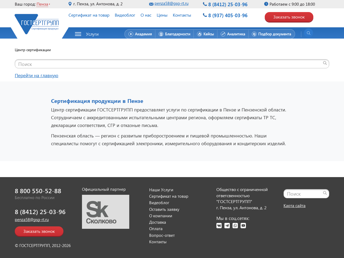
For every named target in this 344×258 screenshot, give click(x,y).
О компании (160, 215)
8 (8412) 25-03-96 (228, 4)
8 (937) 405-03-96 (228, 15)
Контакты (182, 15)
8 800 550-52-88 (38, 190)
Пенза (42, 4)
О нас (146, 15)
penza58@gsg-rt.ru (171, 3)
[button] (89, 34)
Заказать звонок (289, 17)
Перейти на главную (36, 75)
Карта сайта (295, 205)
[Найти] (325, 63)
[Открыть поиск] (308, 33)
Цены (162, 15)
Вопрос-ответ (162, 235)
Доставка (157, 222)
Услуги (92, 34)
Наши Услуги (161, 189)
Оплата (156, 228)
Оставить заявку (164, 209)
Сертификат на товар (89, 15)
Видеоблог (125, 15)
